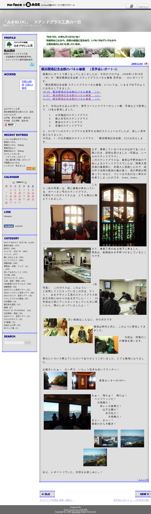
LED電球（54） (10, 301)
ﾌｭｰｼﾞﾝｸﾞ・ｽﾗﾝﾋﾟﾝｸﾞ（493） (16, 251)
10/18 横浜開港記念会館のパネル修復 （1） (72, 91)
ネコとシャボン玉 (12, 154)
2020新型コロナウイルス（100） (18, 284)
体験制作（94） (11, 287)
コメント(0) (143, 480)
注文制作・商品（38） (14, 313)
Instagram (8, 216)
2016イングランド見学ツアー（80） (19, 293)
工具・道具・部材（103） (15, 281)
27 (33, 199)
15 (11, 196)
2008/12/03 (137, 63)
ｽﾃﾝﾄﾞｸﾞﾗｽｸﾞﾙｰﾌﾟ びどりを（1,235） (19, 242)
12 (28, 193)
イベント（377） (11, 254)
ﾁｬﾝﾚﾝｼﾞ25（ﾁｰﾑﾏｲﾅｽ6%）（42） (18, 310)
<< (13, 182)
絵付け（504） (10, 248)
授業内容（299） (11, 263)
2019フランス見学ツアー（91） (17, 290)
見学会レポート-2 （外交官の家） (132, 496)
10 (19, 193)
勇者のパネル (10, 142)
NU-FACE (76, 512)
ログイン (143, 7)
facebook (19, 226)
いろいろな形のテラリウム (15, 139)
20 (33, 196)
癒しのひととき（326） (14, 257)
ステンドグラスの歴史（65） (16, 299)
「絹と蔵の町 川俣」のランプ (17, 160)
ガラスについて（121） (14, 278)
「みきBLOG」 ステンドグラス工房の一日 (42, 22)
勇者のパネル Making (14, 145)
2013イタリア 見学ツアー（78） (18, 296)
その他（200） (10, 275)
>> (25, 182)
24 (19, 199)
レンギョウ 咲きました (14, 166)
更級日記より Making (14, 151)
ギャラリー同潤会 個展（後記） (56, 496)
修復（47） (9, 307)
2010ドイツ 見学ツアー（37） (17, 316)
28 (6, 202)
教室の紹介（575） (12, 245)
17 (19, 196)
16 (15, 196)
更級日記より (10, 148)
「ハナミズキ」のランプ (14, 157)
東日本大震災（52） (13, 304)
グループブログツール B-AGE (75, 509)
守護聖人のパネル (12, 163)
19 (28, 196)
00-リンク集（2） (11, 328)
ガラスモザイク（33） (14, 319)
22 (11, 199)
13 (33, 193)
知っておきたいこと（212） (16, 272)
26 (28, 199)
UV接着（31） (10, 322)
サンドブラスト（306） (14, 260)
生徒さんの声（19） (13, 325)
